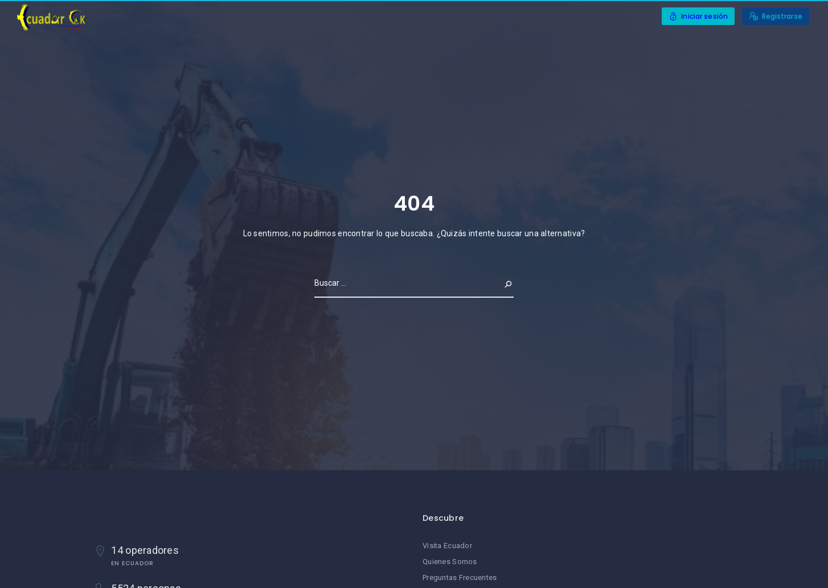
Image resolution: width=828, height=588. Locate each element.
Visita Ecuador (447, 545)
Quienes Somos (450, 561)
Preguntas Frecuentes (460, 577)
